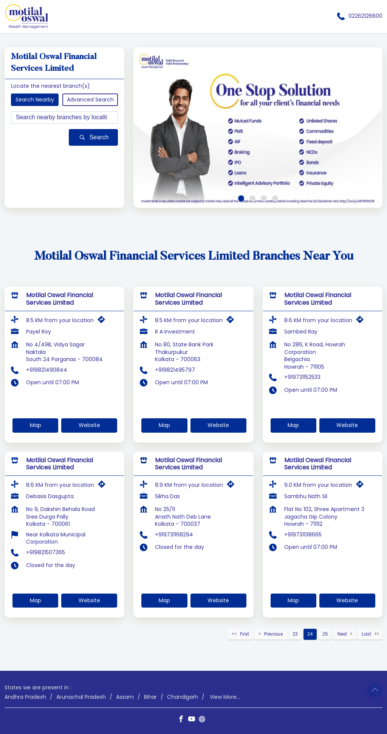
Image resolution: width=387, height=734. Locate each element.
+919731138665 (303, 534)
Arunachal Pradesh (81, 696)
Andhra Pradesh (25, 696)
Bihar (150, 696)
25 (325, 634)
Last (366, 634)
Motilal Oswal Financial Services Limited (59, 299)
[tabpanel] (258, 127)
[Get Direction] (103, 321)
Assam (125, 696)
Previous (273, 634)
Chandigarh (182, 696)
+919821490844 (46, 369)
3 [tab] (264, 198)
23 (295, 634)
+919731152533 (302, 377)
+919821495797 (175, 369)
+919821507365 (45, 552)
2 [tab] (252, 198)
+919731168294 (174, 534)
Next (342, 634)
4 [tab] (275, 198)
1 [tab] (241, 198)
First (244, 634)
